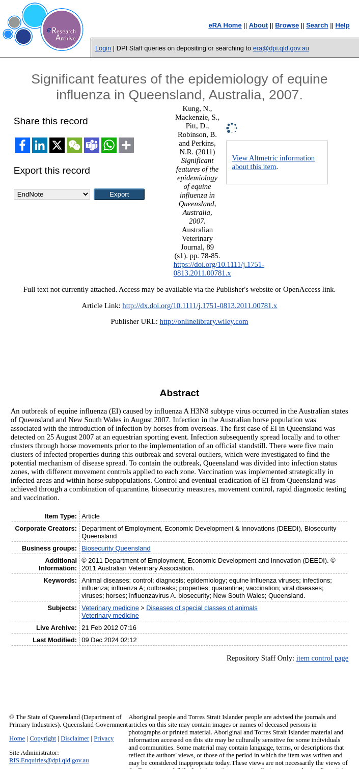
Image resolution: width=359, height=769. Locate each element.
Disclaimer (75, 738)
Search (317, 25)
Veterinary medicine (110, 608)
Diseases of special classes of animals (201, 608)
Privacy (104, 738)
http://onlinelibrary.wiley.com (204, 321)
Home (17, 738)
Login (103, 48)
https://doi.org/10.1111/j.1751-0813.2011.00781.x (219, 268)
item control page (322, 658)
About (258, 25)
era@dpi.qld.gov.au (281, 48)
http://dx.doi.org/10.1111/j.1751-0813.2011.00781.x (199, 305)
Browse (287, 25)
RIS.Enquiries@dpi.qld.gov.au (49, 760)
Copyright (43, 738)
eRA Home (224, 25)
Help (343, 25)
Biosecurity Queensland (115, 548)
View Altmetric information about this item (273, 162)
